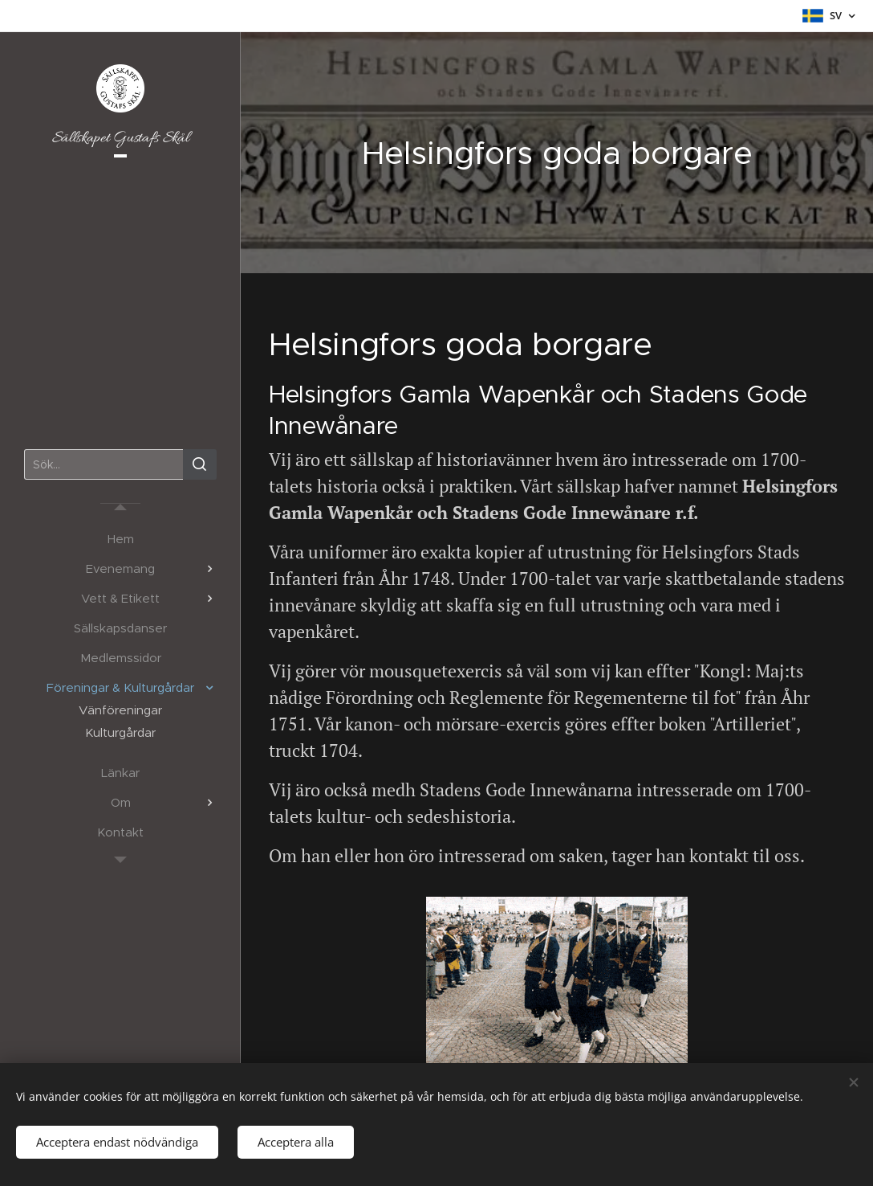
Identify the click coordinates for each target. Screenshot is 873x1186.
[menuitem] (120, 539)
